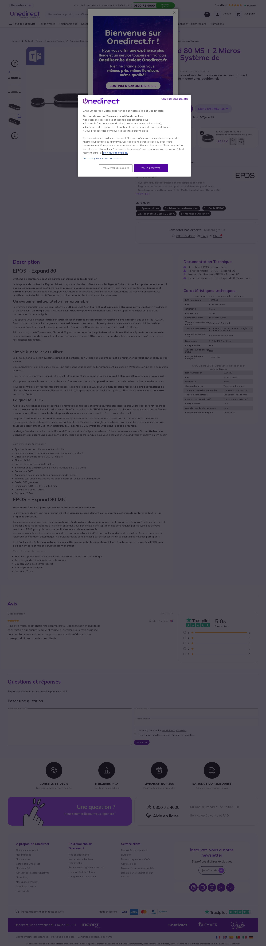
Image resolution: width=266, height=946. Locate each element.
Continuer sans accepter (174, 98)
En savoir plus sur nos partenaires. (103, 158)
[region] (134, 136)
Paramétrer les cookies (116, 168)
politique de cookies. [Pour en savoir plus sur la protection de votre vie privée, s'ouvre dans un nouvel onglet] (115, 152)
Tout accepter (151, 168)
